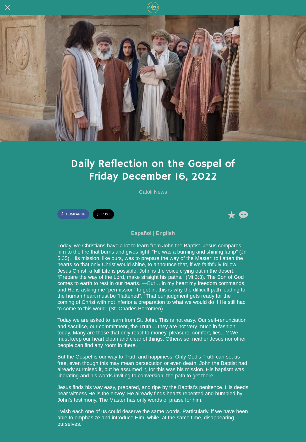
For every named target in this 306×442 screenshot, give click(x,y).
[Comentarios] (243, 214)
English (165, 233)
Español (141, 233)
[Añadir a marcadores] (231, 214)
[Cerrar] (8, 7)
